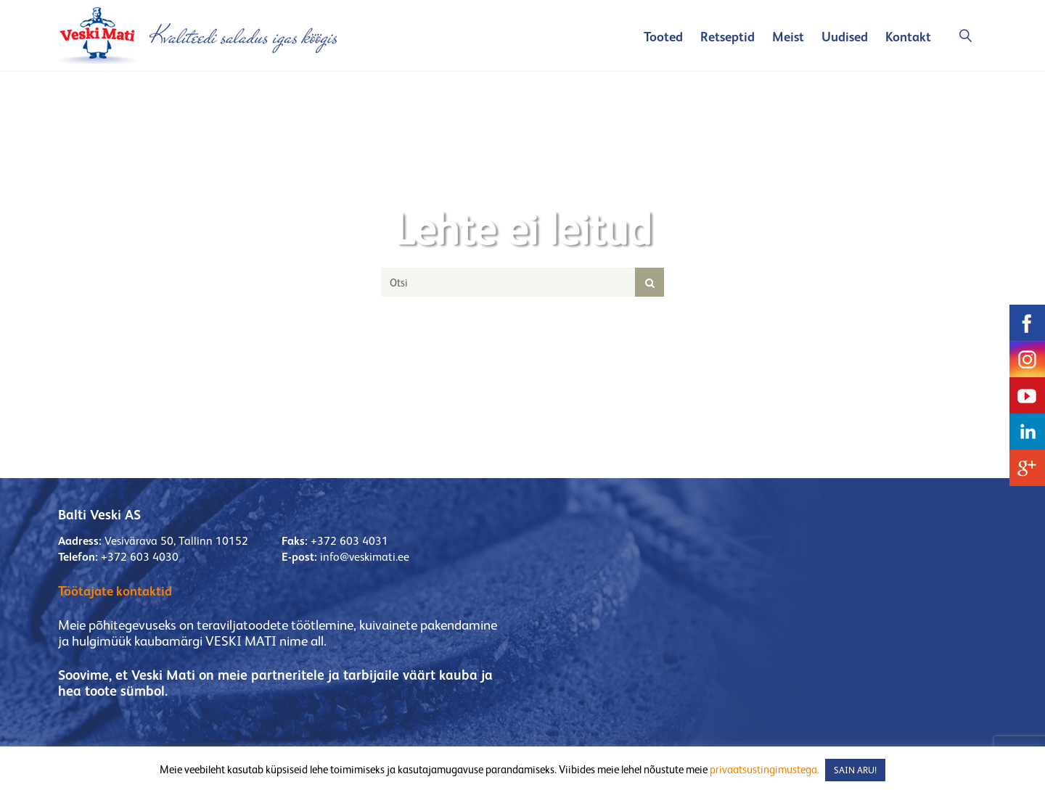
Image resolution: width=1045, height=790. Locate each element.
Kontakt (908, 36)
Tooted (663, 36)
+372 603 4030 (140, 557)
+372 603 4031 (349, 541)
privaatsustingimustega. (764, 769)
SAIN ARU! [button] (855, 770)
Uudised (844, 36)
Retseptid (727, 36)
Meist (788, 36)
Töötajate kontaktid (115, 590)
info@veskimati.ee (364, 557)
